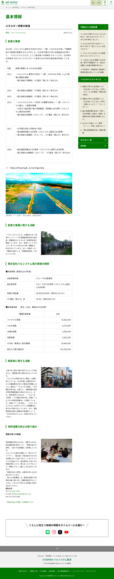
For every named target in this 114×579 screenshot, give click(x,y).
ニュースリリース (78, 571)
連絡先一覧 (33, 571)
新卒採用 (52, 571)
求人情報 (43, 571)
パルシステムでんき (18, 32)
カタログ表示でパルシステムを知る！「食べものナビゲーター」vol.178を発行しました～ (93, 37)
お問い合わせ (22, 571)
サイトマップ (91, 571)
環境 (7, 32)
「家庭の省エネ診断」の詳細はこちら (20, 502)
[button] (93, 27)
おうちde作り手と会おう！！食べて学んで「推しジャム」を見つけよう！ (92, 46)
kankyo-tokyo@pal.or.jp (21, 494)
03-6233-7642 (14, 491)
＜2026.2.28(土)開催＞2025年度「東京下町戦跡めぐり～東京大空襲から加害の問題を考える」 (92, 63)
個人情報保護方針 (63, 571)
